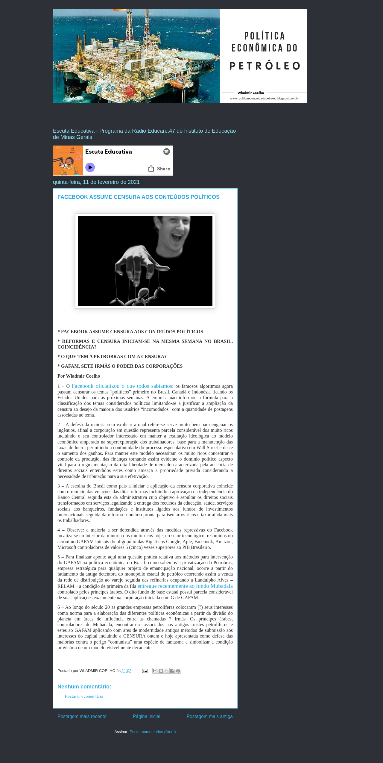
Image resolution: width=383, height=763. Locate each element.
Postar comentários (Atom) (153, 731)
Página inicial (146, 716)
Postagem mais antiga (210, 716)
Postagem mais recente (82, 716)
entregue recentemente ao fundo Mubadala (185, 586)
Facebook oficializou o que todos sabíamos (122, 386)
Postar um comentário (84, 696)
